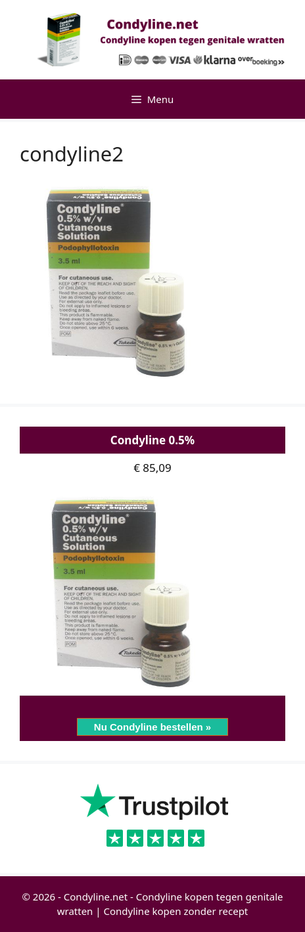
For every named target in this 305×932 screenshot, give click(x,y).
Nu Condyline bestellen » (152, 726)
